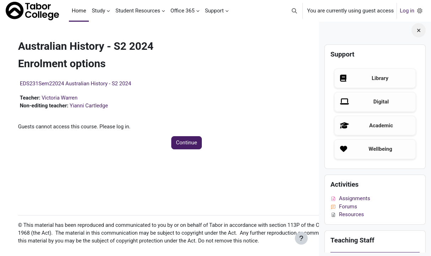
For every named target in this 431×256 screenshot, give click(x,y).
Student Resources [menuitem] (137, 10)
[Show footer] (301, 238)
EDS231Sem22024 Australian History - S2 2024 (83, 83)
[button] (294, 11)
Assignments (350, 198)
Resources (347, 214)
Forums (343, 206)
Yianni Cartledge (97, 106)
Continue (165, 143)
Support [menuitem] (214, 10)
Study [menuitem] (98, 10)
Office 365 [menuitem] (183, 10)
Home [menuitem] (79, 10)
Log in (407, 10)
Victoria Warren (67, 98)
